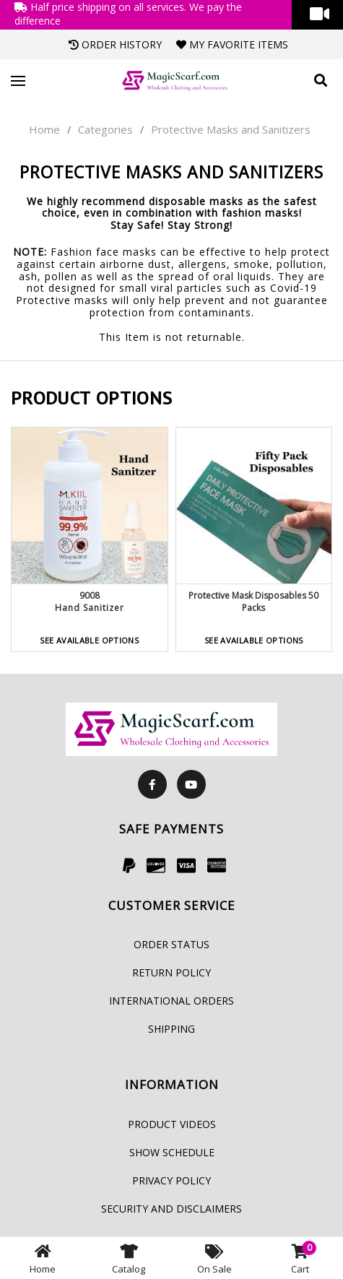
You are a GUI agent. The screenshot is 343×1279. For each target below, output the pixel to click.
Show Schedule (171, 1152)
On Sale (214, 1258)
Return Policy (171, 972)
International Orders (171, 1000)
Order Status (171, 944)
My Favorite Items (232, 44)
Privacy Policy (171, 1180)
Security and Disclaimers (171, 1208)
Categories (105, 129)
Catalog (128, 1258)
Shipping (171, 1029)
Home (44, 129)
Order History (115, 44)
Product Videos (172, 1124)
